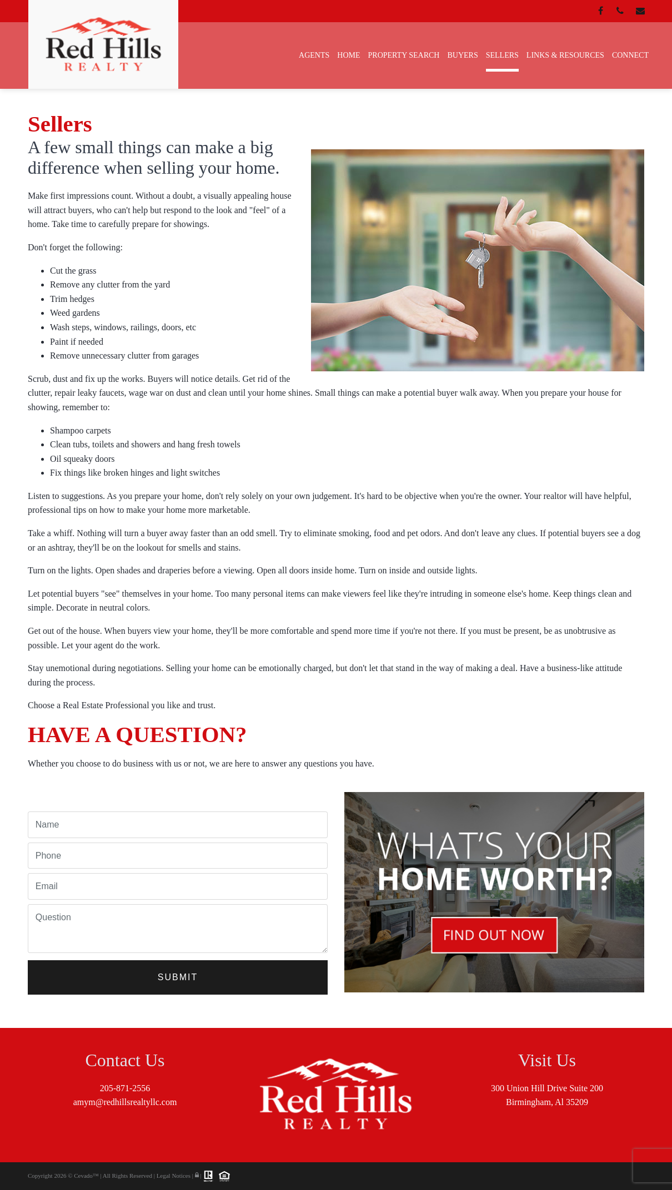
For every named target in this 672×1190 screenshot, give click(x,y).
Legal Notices (174, 1175)
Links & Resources (565, 55)
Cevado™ (87, 1175)
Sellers (502, 55)
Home (348, 55)
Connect (630, 55)
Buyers (462, 55)
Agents (314, 55)
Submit (178, 977)
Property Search (404, 55)
